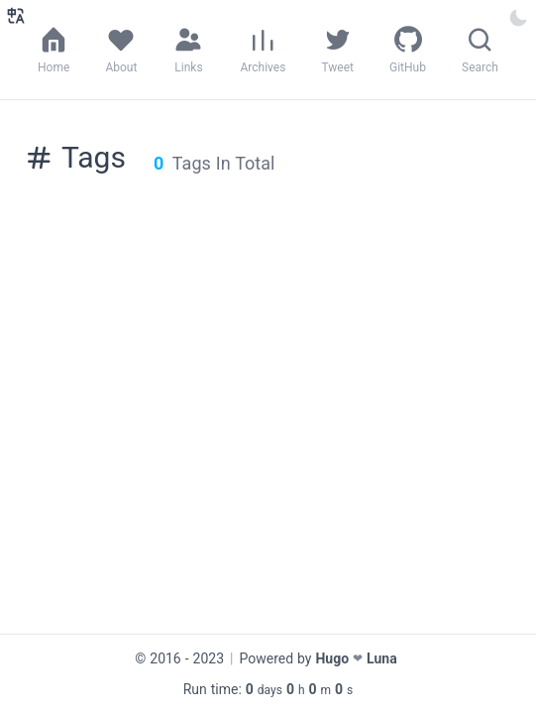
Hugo (332, 658)
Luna (382, 658)
